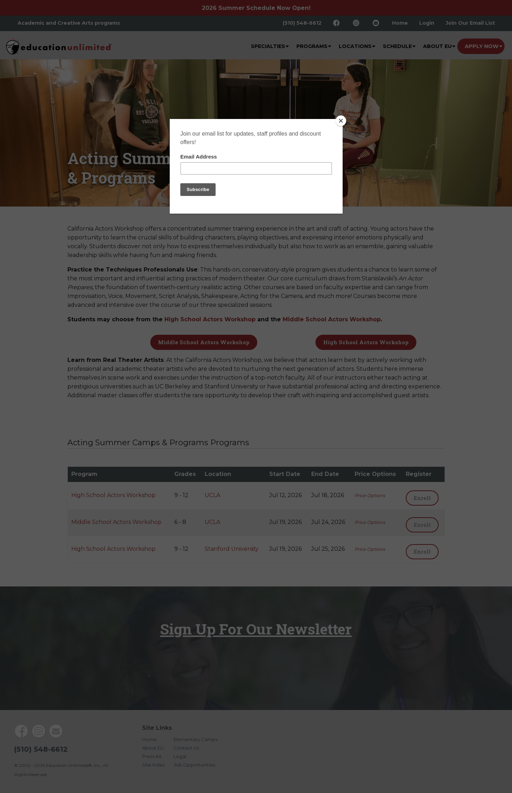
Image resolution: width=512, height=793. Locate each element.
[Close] (341, 120)
